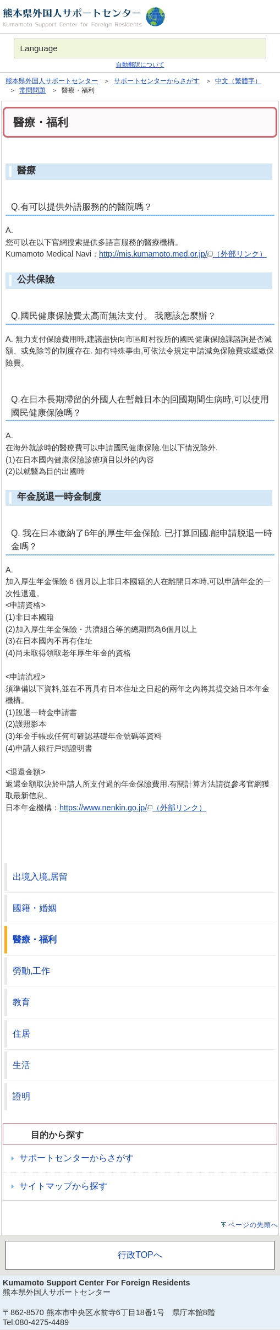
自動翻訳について (140, 64)
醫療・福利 (35, 939)
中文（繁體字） (238, 81)
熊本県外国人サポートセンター (52, 81)
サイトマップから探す (63, 1186)
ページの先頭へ (253, 1225)
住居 (21, 1033)
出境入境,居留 (40, 876)
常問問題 (32, 90)
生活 (21, 1065)
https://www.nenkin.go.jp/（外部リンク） (132, 807)
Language (38, 48)
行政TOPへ (140, 1255)
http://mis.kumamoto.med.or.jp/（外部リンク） (183, 253)
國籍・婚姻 (35, 908)
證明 (21, 1096)
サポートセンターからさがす (157, 81)
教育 (21, 1002)
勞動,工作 (31, 970)
